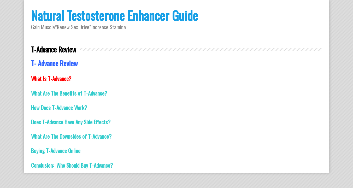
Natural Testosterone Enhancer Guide (114, 15)
